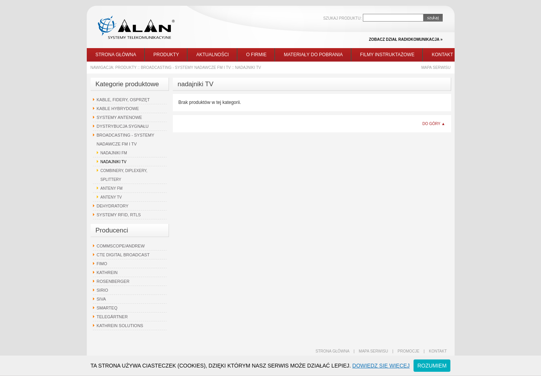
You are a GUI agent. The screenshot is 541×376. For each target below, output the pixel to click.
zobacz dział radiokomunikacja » (406, 39)
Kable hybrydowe (118, 108)
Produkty (166, 54)
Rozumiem (432, 366)
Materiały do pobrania (313, 54)
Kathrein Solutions (120, 325)
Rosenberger (113, 281)
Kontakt (442, 54)
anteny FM (112, 188)
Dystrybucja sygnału (123, 126)
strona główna (332, 351)
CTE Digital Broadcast (123, 254)
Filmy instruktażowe (387, 54)
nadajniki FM (114, 153)
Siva (101, 299)
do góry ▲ (433, 124)
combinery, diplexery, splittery (124, 175)
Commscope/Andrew (121, 246)
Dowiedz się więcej (381, 366)
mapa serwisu (373, 351)
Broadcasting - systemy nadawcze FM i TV (186, 67)
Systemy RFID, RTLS (119, 214)
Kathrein (107, 272)
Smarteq (107, 308)
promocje (409, 351)
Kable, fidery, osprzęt (123, 99)
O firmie (256, 54)
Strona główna (116, 54)
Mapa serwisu (435, 67)
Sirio (102, 290)
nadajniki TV (248, 67)
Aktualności (212, 54)
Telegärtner (112, 316)
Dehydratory (113, 206)
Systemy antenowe (119, 117)
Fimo (102, 263)
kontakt (438, 351)
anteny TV (111, 197)
